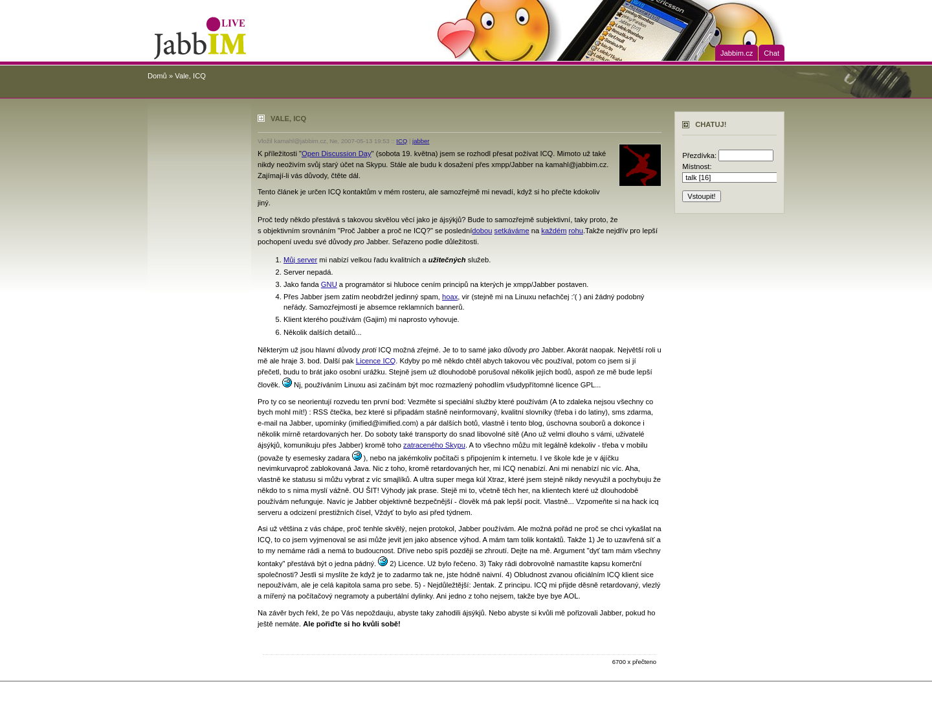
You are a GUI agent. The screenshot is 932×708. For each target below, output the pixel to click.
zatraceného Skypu (434, 445)
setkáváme (511, 230)
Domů (157, 76)
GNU (329, 284)
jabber (420, 140)
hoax (450, 297)
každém (553, 230)
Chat (771, 53)
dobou (482, 230)
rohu (576, 230)
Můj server (300, 260)
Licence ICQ (376, 361)
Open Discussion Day (337, 153)
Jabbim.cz (736, 53)
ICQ (401, 140)
